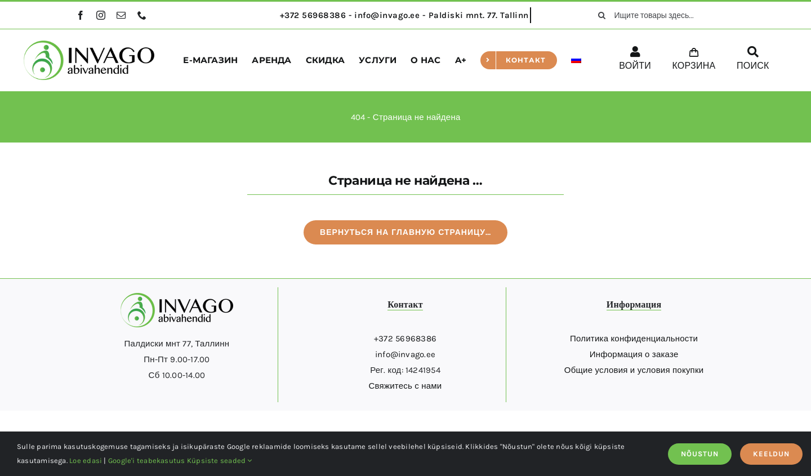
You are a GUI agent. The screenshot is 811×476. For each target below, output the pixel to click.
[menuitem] (576, 60)
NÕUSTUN (700, 454)
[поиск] (602, 15)
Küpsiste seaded (219, 460)
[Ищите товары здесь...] (662, 15)
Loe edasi (85, 460)
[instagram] (100, 15)
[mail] (121, 15)
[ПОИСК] (753, 60)
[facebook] (80, 15)
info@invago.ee (405, 354)
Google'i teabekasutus (146, 460)
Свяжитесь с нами (405, 386)
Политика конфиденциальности (634, 338)
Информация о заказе (634, 354)
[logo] (89, 44)
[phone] (141, 15)
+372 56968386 (405, 338)
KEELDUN (771, 454)
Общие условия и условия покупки (634, 370)
